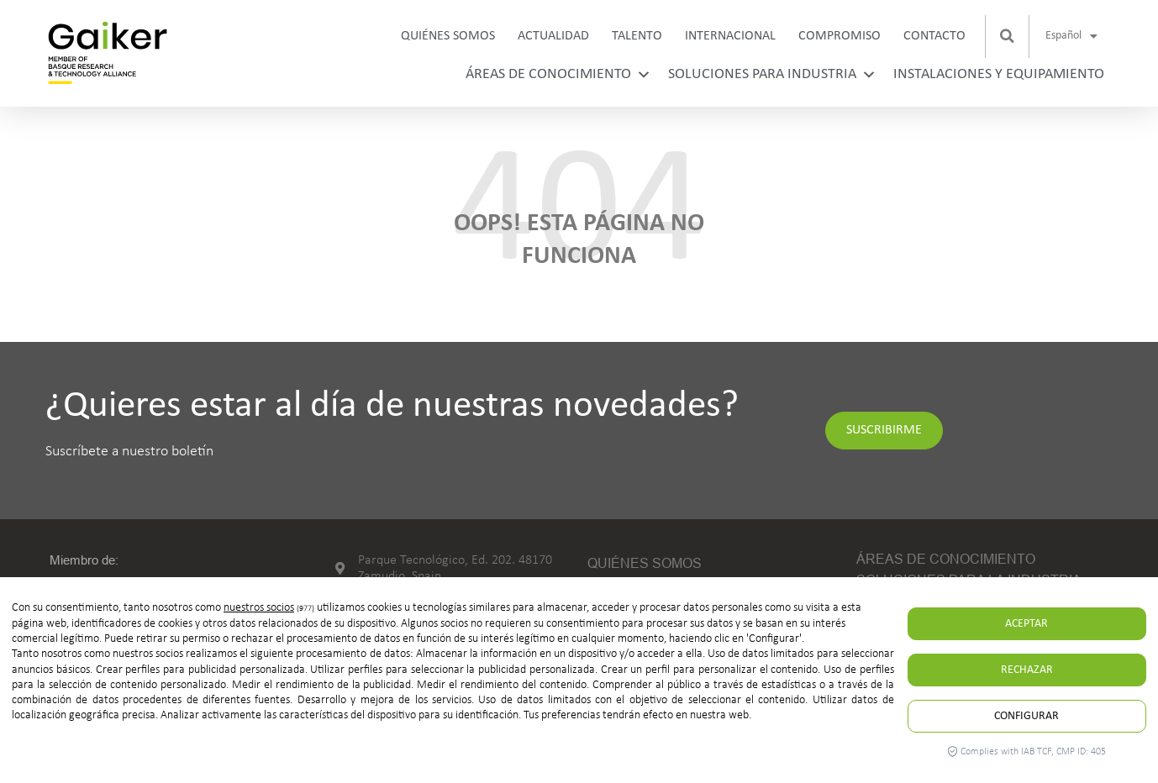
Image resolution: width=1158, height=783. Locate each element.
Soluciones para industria (772, 74)
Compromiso (839, 36)
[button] (1007, 36)
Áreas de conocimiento (558, 74)
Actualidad (553, 36)
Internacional (730, 36)
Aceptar (1026, 623)
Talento (637, 36)
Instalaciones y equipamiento (998, 74)
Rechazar (1027, 670)
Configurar (1026, 716)
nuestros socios (259, 608)
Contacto (934, 36)
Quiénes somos (448, 36)
